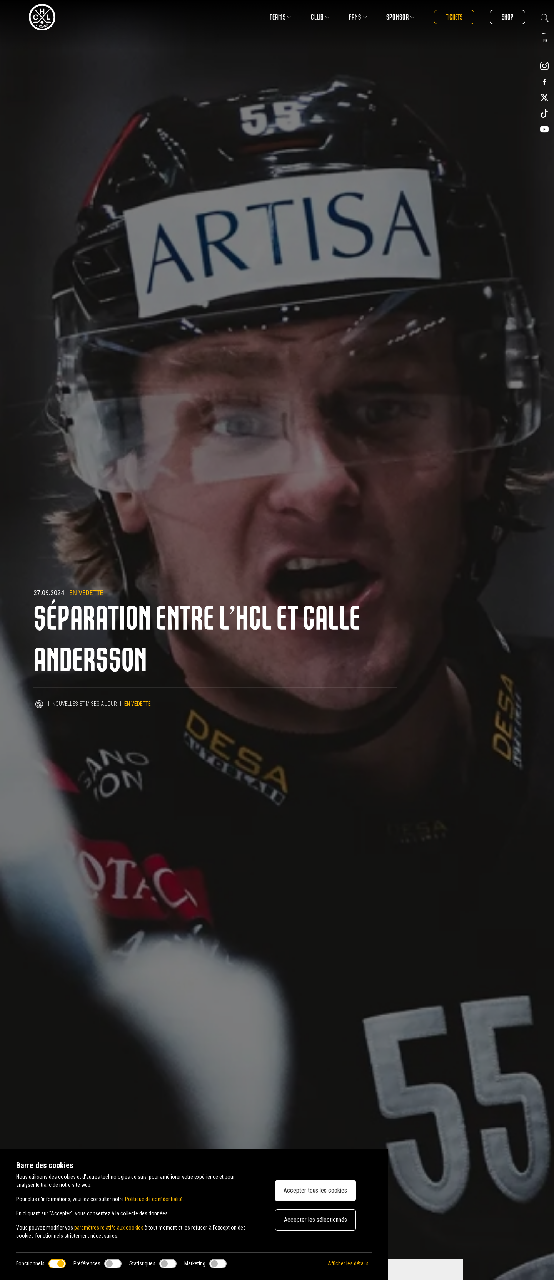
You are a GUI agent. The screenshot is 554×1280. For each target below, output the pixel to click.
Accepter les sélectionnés (315, 1219)
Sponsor (400, 17)
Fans (358, 17)
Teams (281, 17)
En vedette (86, 593)
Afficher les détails (350, 1263)
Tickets (454, 17)
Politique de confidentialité (154, 1199)
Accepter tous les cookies (315, 1190)
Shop (507, 17)
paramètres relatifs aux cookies (109, 1228)
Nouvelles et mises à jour (84, 704)
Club (320, 17)
